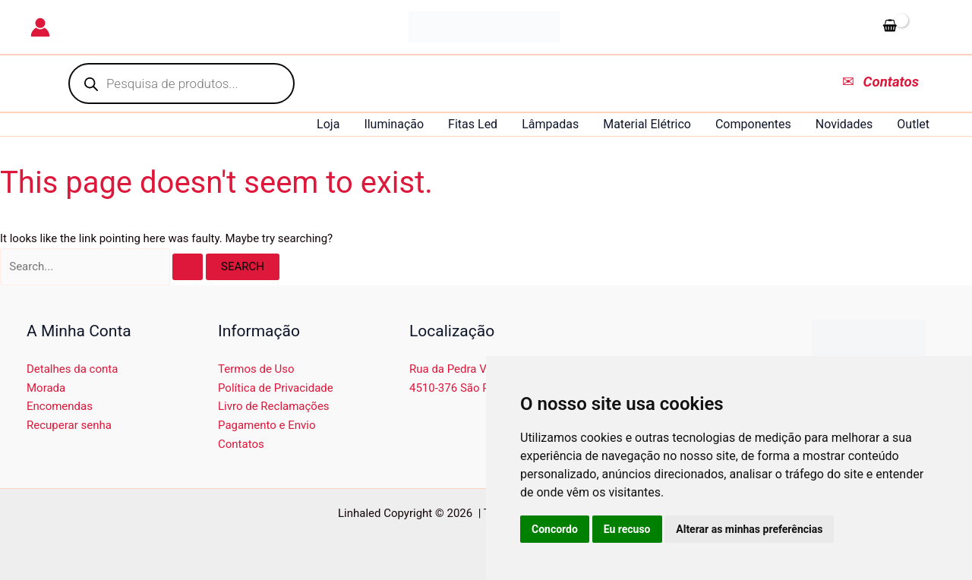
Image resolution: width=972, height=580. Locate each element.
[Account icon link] (40, 27)
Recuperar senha (69, 425)
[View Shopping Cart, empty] (909, 26)
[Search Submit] (187, 267)
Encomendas (60, 406)
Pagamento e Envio (267, 425)
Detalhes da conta (72, 369)
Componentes (753, 124)
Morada (46, 388)
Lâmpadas (550, 124)
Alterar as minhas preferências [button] (749, 529)
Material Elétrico (647, 124)
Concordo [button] (555, 529)
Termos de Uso (256, 369)
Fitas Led (472, 124)
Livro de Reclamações (274, 406)
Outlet (913, 124)
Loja (328, 124)
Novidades (844, 124)
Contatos (241, 444)
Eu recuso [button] (627, 529)
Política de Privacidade (275, 388)
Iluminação (394, 124)
